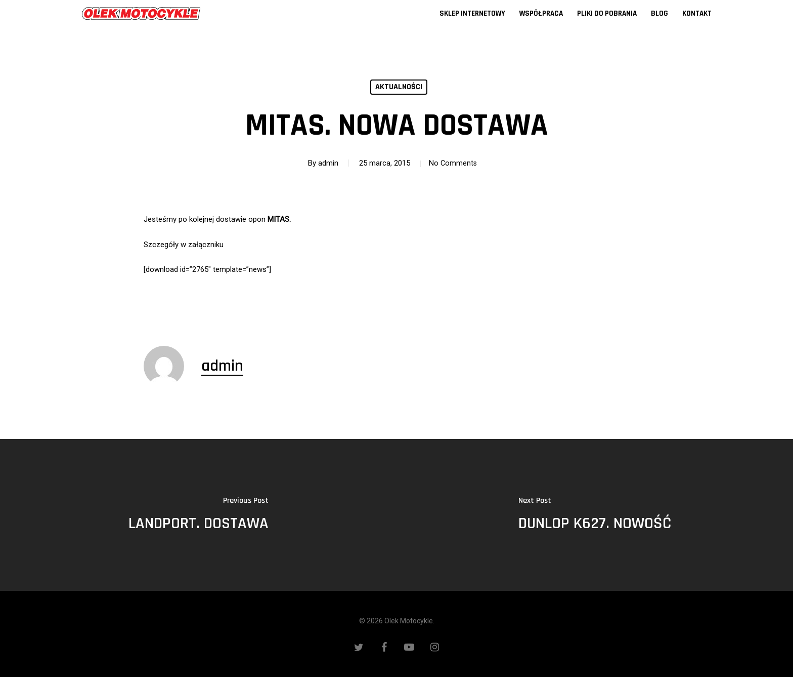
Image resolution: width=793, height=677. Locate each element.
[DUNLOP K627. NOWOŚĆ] (594, 515)
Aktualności (398, 87)
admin (326, 163)
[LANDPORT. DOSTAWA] (198, 515)
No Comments (452, 163)
